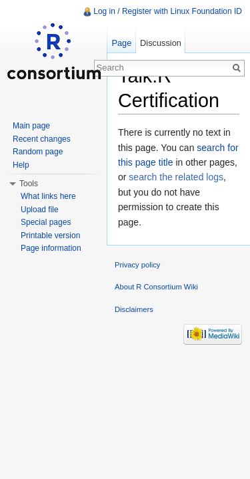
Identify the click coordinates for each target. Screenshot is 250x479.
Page (121, 43)
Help (21, 165)
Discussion (160, 43)
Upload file (40, 209)
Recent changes (42, 139)
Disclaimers (134, 309)
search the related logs (176, 177)
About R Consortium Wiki (156, 287)
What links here (48, 196)
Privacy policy (137, 265)
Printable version (50, 235)
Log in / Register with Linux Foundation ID (167, 11)
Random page (38, 151)
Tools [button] (28, 183)
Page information (51, 248)
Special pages (46, 222)
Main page (31, 125)
